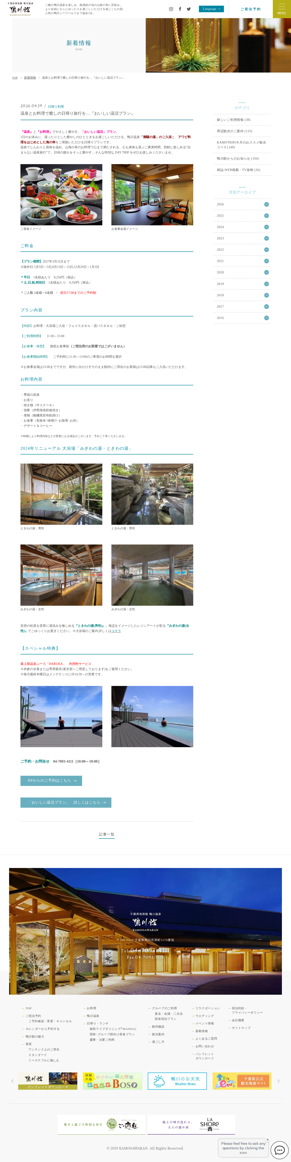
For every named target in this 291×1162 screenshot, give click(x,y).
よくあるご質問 (206, 1038)
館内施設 (158, 1026)
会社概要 (238, 1020)
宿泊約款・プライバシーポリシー (247, 1010)
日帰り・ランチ (98, 1023)
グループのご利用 (164, 1008)
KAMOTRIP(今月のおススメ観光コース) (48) (241, 145)
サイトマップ (241, 1028)
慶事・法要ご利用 (102, 1039)
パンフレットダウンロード (205, 1056)
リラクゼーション (208, 1008)
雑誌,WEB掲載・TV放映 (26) (238, 170)
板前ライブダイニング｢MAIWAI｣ (113, 1029)
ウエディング (205, 1016)
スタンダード (37, 1055)
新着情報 (30, 77)
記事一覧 (107, 834)
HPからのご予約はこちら (49, 780)
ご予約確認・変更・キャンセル (50, 1021)
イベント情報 (205, 1023)
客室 (29, 1044)
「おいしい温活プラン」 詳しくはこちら (64, 802)
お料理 (91, 1008)
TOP (15, 77)
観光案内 (158, 1034)
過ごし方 (158, 1041)
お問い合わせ (205, 1046)
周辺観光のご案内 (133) (234, 131)
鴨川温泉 (93, 1016)
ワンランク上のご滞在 (44, 1049)
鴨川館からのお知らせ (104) (238, 158)
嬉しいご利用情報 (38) (234, 120)
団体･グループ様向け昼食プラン (112, 1034)
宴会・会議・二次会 (169, 1013)
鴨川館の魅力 (35, 1036)
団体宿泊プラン (166, 1019)
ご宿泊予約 (251, 9)
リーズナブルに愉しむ (44, 1060)
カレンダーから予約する (43, 1029)
